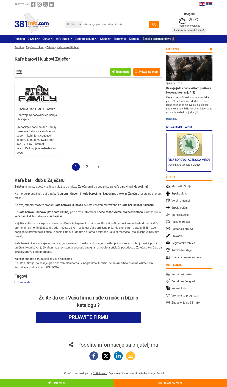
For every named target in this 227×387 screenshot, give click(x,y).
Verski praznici (180, 200)
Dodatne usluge (86, 39)
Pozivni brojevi (180, 222)
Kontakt (134, 39)
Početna (20, 39)
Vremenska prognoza (184, 295)
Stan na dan (23, 282)
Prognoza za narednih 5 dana (189, 30)
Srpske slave (179, 193)
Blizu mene (56, 383)
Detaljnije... (172, 118)
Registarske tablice (183, 243)
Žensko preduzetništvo (159, 39)
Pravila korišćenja (146, 373)
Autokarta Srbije (181, 250)
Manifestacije (180, 214)
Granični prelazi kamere (186, 257)
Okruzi (48, 39)
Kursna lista (178, 288)
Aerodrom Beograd (183, 281)
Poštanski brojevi (182, 229)
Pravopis (176, 236)
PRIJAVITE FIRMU (88, 317)
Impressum (128, 373)
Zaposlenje (115, 373)
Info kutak (64, 39)
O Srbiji (33, 39)
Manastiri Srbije (181, 186)
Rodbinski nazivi (181, 274)
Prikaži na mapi (170, 383)
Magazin (105, 39)
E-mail (160, 373)
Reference (120, 39)
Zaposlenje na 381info (185, 302)
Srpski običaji (179, 207)
